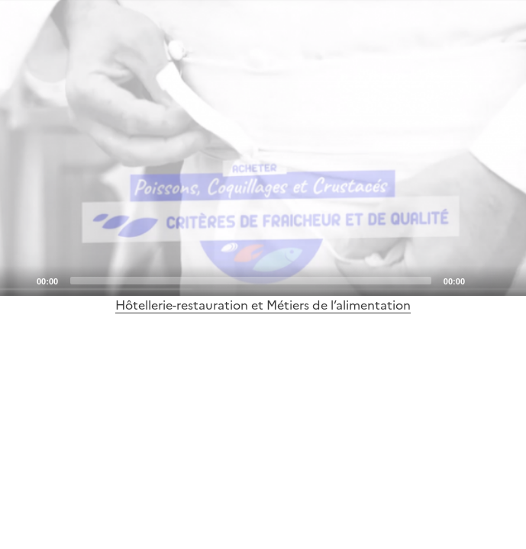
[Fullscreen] (505, 280)
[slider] (250, 280)
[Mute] (481, 280)
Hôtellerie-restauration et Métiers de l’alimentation (263, 305)
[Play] (263, 147)
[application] (263, 148)
